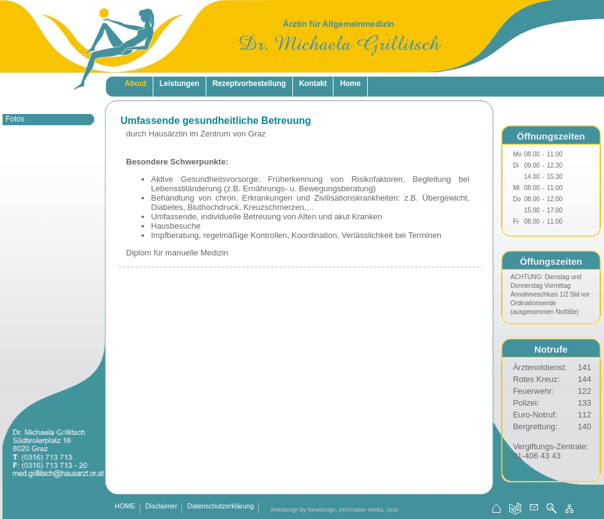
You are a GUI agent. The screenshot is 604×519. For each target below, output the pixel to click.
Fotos (15, 119)
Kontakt (313, 83)
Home (350, 83)
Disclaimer (161, 506)
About (135, 83)
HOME (125, 506)
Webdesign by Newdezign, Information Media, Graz (334, 510)
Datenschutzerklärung (220, 506)
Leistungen (179, 83)
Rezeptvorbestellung (249, 83)
